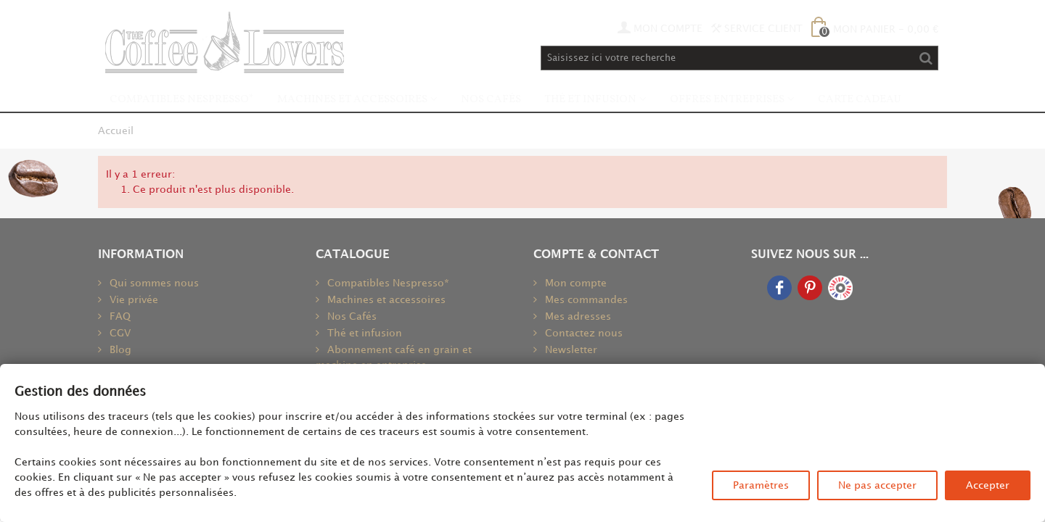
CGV (119, 333)
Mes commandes (585, 299)
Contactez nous (582, 333)
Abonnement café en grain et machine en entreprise (394, 357)
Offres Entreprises (727, 99)
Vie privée (132, 299)
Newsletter (569, 350)
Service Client (757, 28)
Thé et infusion (590, 99)
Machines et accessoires (352, 99)
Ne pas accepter (877, 485)
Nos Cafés (491, 99)
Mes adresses (576, 316)
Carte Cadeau (859, 99)
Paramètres (761, 485)
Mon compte (574, 283)
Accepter (987, 485)
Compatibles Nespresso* (182, 99)
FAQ (119, 316)
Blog (119, 350)
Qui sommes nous (153, 283)
